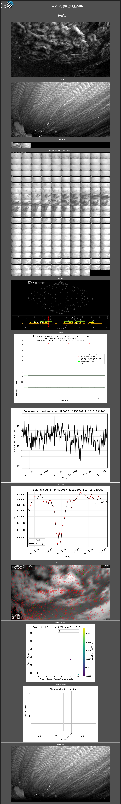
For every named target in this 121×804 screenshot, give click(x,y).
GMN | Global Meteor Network (67, 5)
